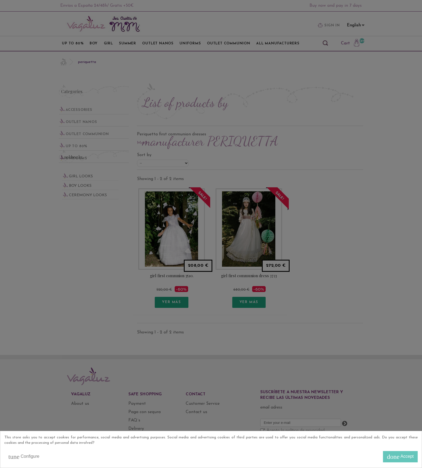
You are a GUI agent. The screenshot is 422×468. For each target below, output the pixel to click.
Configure (23, 456)
